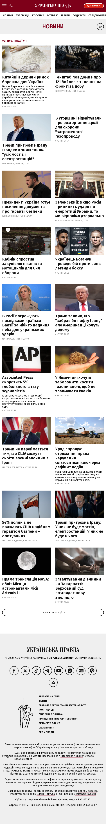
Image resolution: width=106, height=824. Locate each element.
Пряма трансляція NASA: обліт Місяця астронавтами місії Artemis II (25, 586)
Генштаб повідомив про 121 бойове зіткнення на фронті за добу (78, 82)
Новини (8, 15)
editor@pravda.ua (85, 794)
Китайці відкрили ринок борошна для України (25, 79)
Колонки (38, 15)
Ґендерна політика (51, 714)
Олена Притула (46, 794)
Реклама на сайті (49, 696)
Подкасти (79, 15)
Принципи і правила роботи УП (58, 718)
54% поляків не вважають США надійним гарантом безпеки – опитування (26, 529)
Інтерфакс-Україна (71, 756)
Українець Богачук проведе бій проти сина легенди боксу (78, 264)
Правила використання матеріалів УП (62, 705)
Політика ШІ (46, 709)
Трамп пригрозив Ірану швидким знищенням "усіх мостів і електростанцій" (24, 152)
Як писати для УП (49, 723)
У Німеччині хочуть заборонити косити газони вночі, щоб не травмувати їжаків (75, 384)
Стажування (46, 727)
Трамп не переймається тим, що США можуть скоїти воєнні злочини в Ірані (25, 456)
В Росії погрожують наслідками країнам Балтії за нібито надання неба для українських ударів (26, 325)
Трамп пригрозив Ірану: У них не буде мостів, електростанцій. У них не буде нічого (79, 529)
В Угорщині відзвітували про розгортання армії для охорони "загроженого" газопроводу (78, 127)
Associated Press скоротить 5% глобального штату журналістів (20, 384)
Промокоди (46, 732)
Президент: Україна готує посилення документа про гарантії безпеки (26, 207)
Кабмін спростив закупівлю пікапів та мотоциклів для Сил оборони (22, 266)
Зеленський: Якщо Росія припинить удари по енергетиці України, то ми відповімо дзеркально (79, 209)
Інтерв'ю (52, 15)
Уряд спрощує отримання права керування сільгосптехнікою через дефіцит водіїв (77, 457)
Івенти (65, 15)
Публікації (22, 15)
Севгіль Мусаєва (87, 790)
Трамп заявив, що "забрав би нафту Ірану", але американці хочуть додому (79, 323)
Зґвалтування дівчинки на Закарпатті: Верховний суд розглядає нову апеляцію (78, 588)
